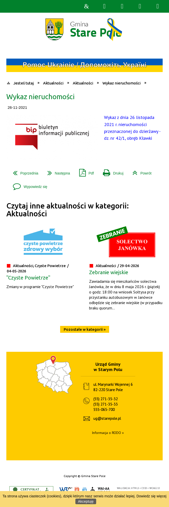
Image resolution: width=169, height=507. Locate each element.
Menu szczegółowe (157, 6)
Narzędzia (122, 6)
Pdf (84, 171)
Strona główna (86, 6)
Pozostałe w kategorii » (85, 329)
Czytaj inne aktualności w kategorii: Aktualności (67, 209)
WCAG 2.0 (100, 490)
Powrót (139, 171)
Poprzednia (23, 171)
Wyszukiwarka (104, 6)
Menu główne (140, 6)
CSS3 (84, 490)
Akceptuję (85, 501)
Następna (56, 171)
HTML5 (77, 490)
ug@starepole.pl (107, 418)
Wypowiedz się (28, 184)
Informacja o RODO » (108, 432)
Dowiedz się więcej (151, 496)
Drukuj (111, 171)
